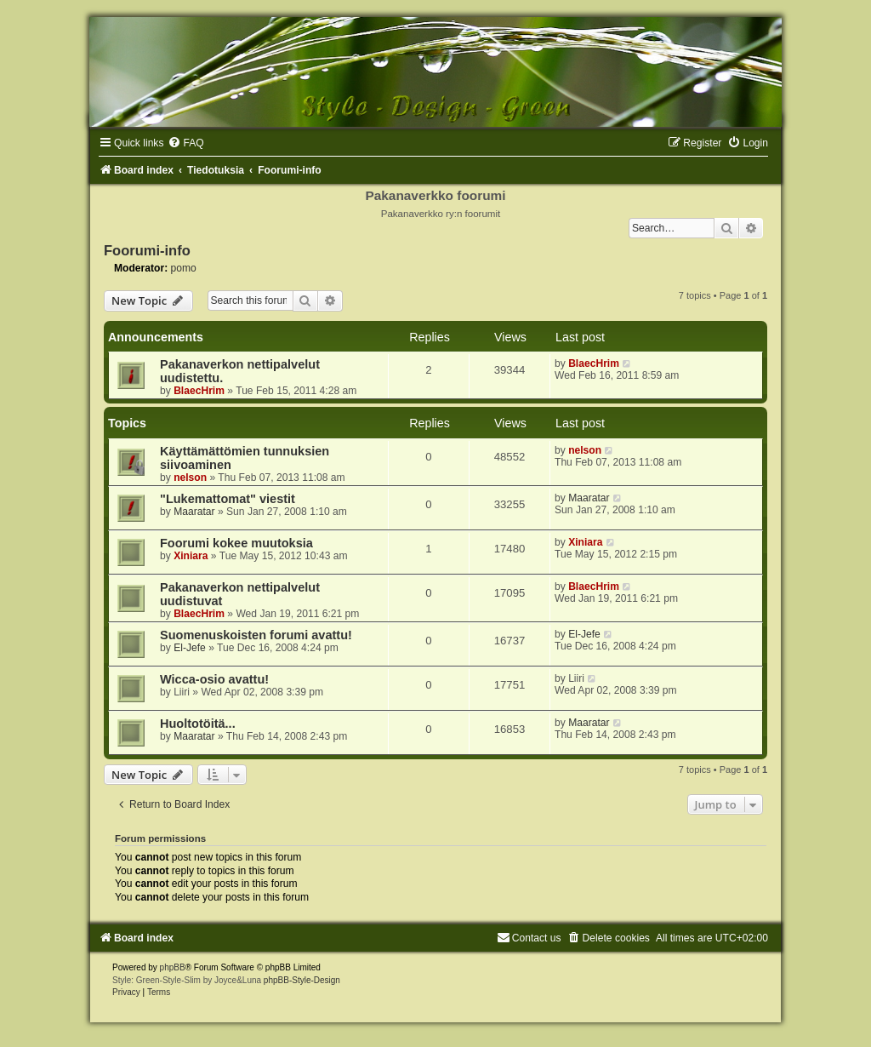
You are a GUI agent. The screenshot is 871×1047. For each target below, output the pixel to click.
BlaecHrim (199, 391)
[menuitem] (185, 143)
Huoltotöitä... (198, 723)
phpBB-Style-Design (302, 980)
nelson (190, 477)
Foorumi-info (147, 250)
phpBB (172, 967)
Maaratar (194, 512)
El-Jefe (190, 648)
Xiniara (191, 556)
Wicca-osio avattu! (214, 679)
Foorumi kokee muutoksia (236, 543)
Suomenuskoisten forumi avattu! (256, 635)
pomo (183, 268)
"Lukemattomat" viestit (227, 499)
